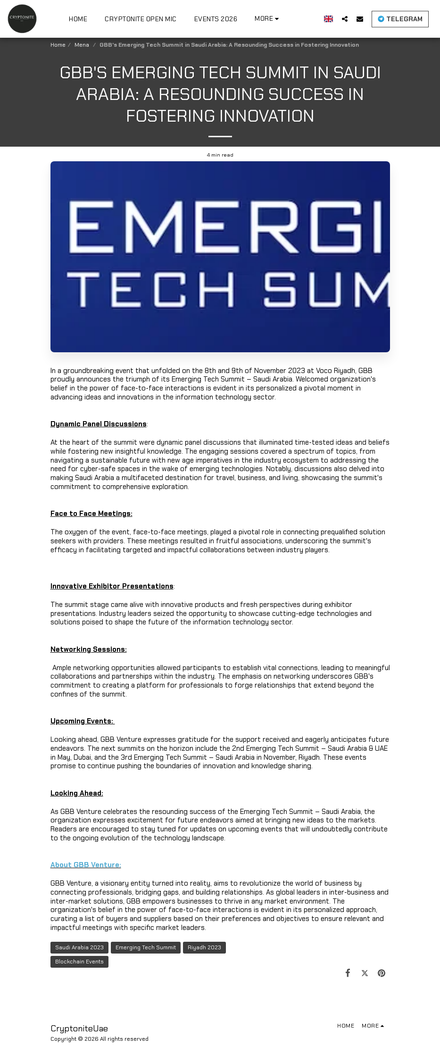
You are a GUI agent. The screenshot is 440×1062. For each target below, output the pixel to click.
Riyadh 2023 (204, 947)
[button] (345, 18)
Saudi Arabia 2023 (79, 947)
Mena (83, 45)
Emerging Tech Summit (146, 947)
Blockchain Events (79, 961)
